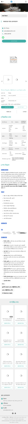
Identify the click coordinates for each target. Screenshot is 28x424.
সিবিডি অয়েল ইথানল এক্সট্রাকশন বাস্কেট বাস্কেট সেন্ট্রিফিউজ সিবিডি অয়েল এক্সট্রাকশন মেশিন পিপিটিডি (7, 362)
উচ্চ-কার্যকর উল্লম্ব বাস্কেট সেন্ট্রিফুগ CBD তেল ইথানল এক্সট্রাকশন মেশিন (20, 362)
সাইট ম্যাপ (12, 417)
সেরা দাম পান (7, 107)
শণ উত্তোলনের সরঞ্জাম (7, 293)
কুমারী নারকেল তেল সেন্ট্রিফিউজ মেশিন (11, 287)
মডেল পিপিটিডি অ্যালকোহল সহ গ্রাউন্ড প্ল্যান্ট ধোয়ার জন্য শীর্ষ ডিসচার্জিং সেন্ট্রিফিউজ (20, 341)
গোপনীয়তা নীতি (5, 417)
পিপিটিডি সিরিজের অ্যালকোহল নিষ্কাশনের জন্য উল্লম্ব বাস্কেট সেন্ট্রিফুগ (20, 319)
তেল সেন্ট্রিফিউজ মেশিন (7, 290)
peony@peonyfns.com (9, 31)
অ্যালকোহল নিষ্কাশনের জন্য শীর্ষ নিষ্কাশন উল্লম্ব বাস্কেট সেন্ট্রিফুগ (20, 383)
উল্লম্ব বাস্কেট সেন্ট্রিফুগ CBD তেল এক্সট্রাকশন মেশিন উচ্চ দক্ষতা (7, 383)
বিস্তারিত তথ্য (9, 111)
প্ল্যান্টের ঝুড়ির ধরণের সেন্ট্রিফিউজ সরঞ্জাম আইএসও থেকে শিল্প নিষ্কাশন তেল (7, 341)
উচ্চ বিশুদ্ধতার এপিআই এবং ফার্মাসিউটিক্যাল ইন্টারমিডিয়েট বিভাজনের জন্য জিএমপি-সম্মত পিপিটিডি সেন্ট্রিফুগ (7, 319)
